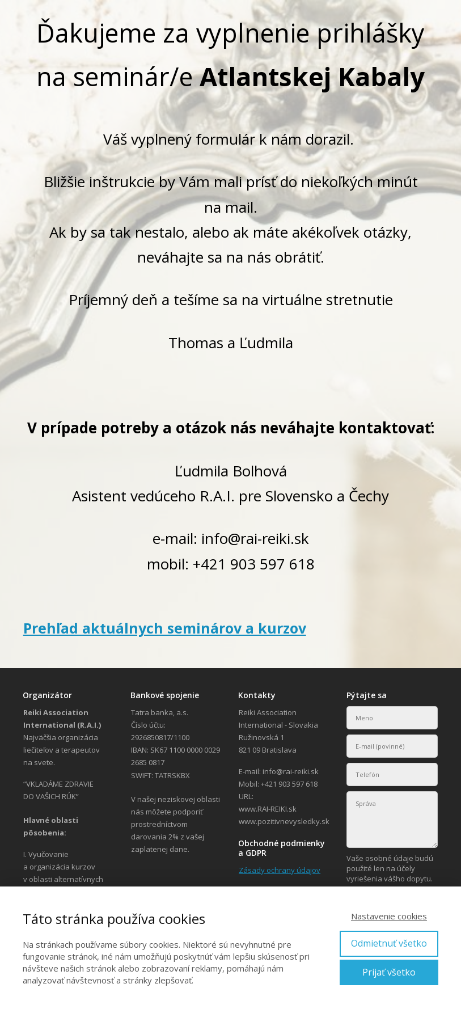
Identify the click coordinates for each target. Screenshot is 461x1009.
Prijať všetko (389, 972)
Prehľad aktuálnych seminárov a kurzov (164, 628)
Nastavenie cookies (389, 916)
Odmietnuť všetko (389, 943)
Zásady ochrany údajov (279, 870)
